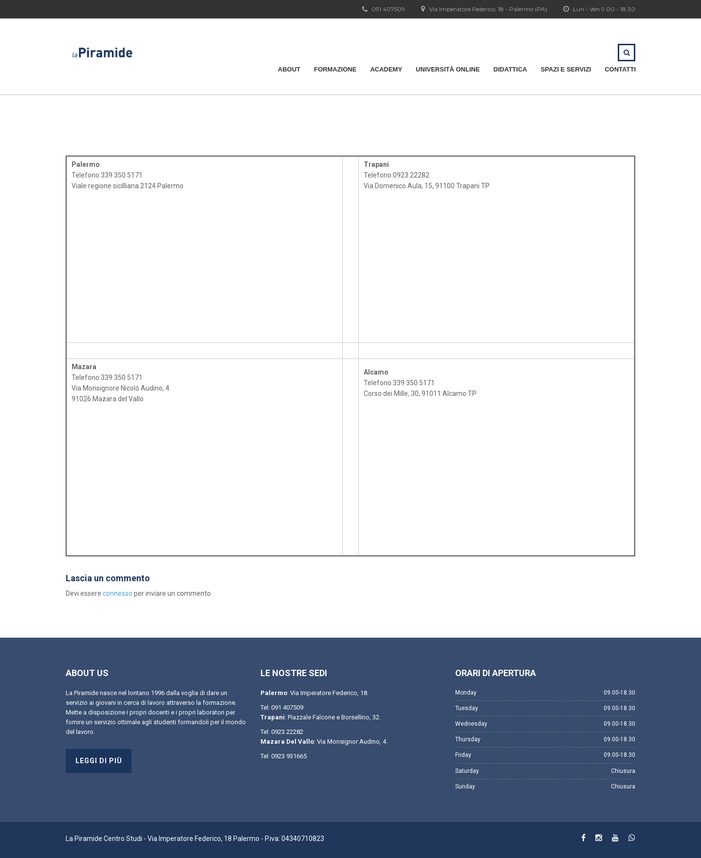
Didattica (510, 69)
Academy (386, 69)
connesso (117, 593)
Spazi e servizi (566, 69)
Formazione (335, 69)
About (289, 69)
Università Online (448, 69)
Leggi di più (98, 761)
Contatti (620, 69)
